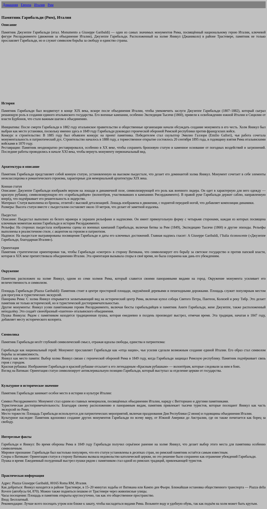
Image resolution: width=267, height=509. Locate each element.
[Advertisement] (103, 74)
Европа (26, 5)
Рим (50, 5)
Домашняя (10, 5)
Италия (39, 5)
